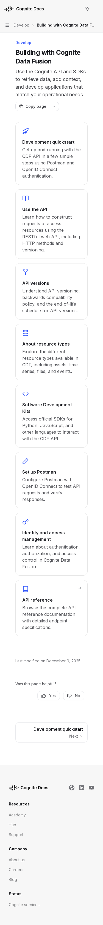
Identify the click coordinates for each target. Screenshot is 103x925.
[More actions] (96, 9)
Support (16, 834)
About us (17, 859)
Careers (16, 869)
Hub (12, 824)
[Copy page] (32, 106)
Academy (17, 815)
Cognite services (24, 904)
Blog (13, 879)
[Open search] (77, 8)
